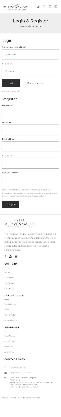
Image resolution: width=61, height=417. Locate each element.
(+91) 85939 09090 (17, 367)
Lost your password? (11, 91)
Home (22, 26)
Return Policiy (10, 315)
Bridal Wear (9, 347)
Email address (8, 139)
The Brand (8, 278)
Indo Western (9, 336)
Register (12, 204)
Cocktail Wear (10, 341)
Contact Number (10, 172)
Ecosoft (37, 398)
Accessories (9, 352)
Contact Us (9, 288)
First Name (7, 105)
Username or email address (14, 47)
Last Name (7, 122)
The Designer (9, 283)
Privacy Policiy (10, 320)
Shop (6, 309)
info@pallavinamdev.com (21, 373)
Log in (11, 83)
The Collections (10, 304)
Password (7, 64)
